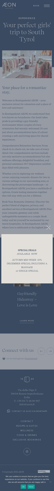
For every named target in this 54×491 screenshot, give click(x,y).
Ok (23, 487)
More (31, 487)
